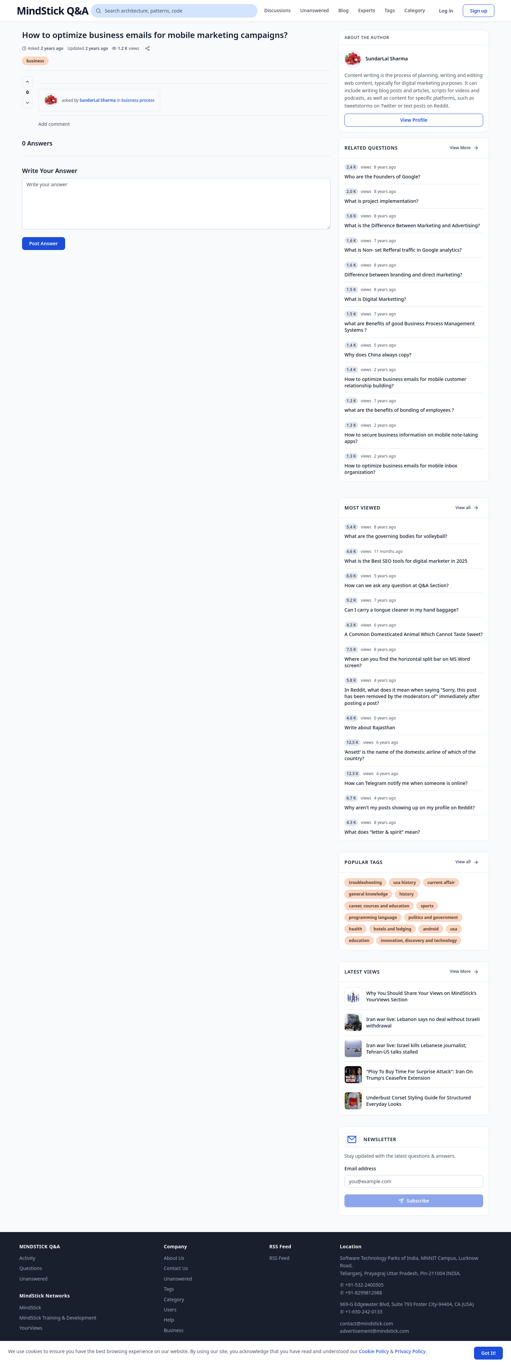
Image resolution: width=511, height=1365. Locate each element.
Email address (360, 1168)
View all (467, 508)
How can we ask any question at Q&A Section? (396, 585)
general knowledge (368, 894)
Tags (390, 10)
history (406, 894)
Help (169, 1319)
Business (174, 1330)
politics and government (433, 917)
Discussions (277, 10)
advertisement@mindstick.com (374, 1331)
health (355, 929)
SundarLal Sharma (98, 100)
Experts (366, 10)
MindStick (30, 1307)
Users (170, 1309)
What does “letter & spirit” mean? (382, 832)
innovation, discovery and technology (419, 940)
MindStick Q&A (52, 11)
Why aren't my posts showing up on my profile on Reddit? (409, 807)
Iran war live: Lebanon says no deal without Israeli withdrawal (423, 1022)
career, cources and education (379, 906)
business (35, 61)
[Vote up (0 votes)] (27, 81)
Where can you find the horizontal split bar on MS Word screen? (407, 662)
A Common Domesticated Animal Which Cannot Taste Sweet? (413, 634)
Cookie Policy (374, 1351)
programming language (373, 917)
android (430, 929)
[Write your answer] (176, 203)
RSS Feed (279, 1258)
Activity (27, 1258)
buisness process (137, 100)
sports (427, 906)
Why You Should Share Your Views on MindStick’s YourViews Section (421, 996)
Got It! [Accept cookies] (488, 1353)
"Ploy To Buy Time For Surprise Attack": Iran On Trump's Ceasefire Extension (419, 1074)
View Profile (413, 120)
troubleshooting (365, 882)
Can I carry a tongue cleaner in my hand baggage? (401, 610)
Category (414, 10)
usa (453, 929)
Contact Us (176, 1268)
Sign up (478, 10)
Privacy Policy (410, 1351)
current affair (441, 882)
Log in (446, 10)
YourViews (30, 1328)
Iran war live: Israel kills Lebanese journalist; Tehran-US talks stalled (416, 1048)
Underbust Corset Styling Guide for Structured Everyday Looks (418, 1100)
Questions (30, 1268)
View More (464, 148)
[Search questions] (174, 11)
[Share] (147, 48)
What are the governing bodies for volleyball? (395, 536)
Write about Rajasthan (369, 727)
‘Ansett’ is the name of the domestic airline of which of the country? (410, 755)
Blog (343, 10)
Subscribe (413, 1200)
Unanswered (314, 10)
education (359, 940)
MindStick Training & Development (57, 1317)
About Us (174, 1258)
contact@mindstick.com (366, 1323)
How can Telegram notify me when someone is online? (406, 783)
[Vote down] (27, 102)
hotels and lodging (392, 929)
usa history (404, 882)
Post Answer (43, 243)
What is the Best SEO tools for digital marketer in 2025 (405, 561)
